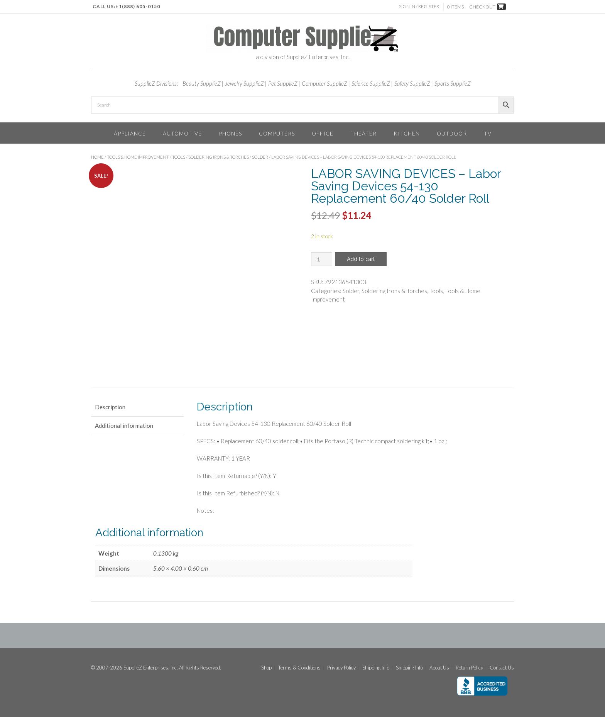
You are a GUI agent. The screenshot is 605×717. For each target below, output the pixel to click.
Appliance (130, 133)
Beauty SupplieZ (202, 83)
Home (97, 156)
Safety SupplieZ (412, 83)
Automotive (182, 133)
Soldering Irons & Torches (218, 156)
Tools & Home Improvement (138, 156)
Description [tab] (110, 406)
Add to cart (361, 259)
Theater (363, 133)
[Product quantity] (321, 259)
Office (322, 133)
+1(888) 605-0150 (137, 6)
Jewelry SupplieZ (244, 83)
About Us (439, 667)
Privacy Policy (341, 667)
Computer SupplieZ (324, 83)
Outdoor (452, 133)
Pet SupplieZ (282, 83)
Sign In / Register (419, 6)
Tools (178, 156)
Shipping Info (375, 667)
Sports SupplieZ (452, 83)
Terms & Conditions (299, 667)
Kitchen (407, 133)
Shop (266, 667)
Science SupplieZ (371, 83)
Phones (230, 133)
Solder (260, 156)
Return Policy (469, 667)
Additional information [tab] (124, 425)
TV (488, 133)
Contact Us (502, 667)
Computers (277, 133)
